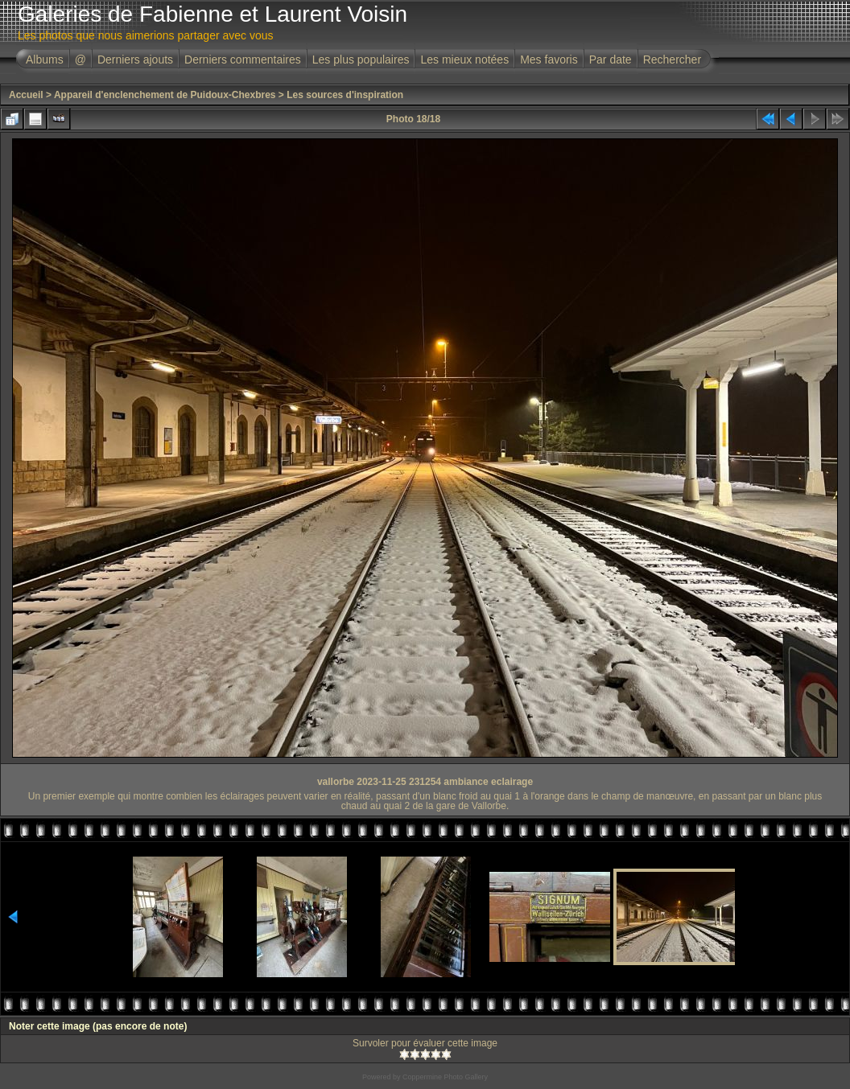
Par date (610, 59)
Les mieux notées (464, 59)
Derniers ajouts (135, 59)
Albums (45, 59)
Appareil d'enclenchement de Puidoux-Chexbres (165, 95)
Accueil (26, 95)
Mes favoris (549, 59)
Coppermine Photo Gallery (445, 1077)
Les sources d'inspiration (345, 95)
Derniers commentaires (242, 59)
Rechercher (672, 59)
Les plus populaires (361, 59)
